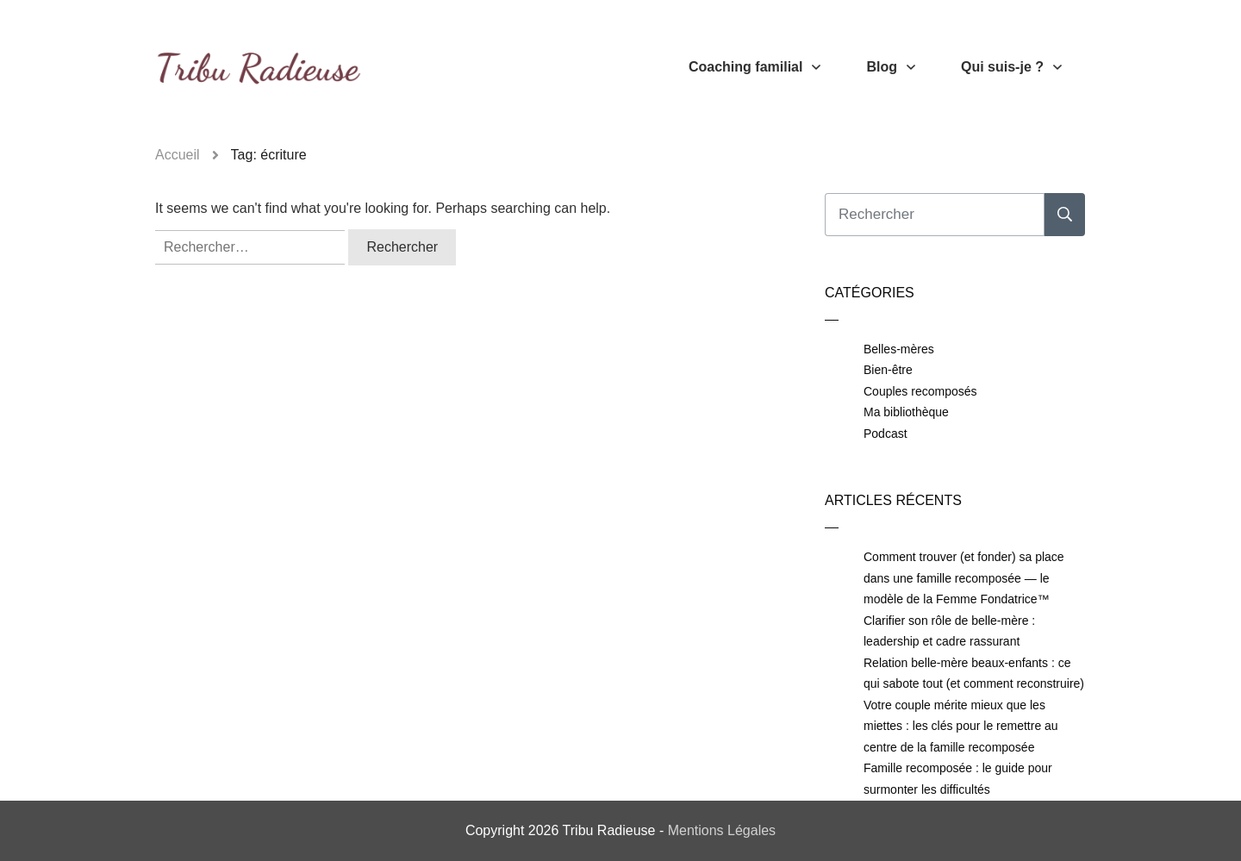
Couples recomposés (920, 391)
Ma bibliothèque (906, 412)
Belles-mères (899, 349)
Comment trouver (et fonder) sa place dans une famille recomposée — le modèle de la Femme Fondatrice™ (964, 578)
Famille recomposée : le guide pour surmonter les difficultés (958, 778)
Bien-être (888, 370)
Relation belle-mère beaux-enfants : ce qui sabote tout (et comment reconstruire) (974, 673)
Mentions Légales (722, 830)
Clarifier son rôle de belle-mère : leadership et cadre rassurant (949, 631)
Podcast (885, 433)
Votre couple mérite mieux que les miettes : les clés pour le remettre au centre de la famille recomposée (961, 726)
